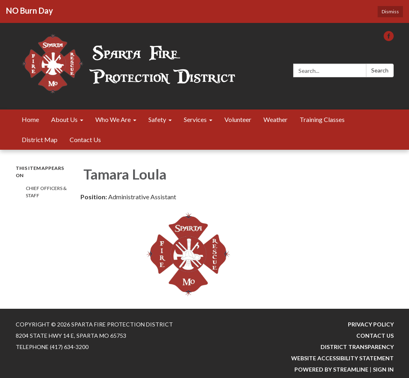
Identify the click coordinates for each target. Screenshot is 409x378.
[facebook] (389, 38)
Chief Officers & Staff (46, 191)
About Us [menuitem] (64, 119)
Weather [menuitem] (275, 119)
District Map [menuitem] (40, 139)
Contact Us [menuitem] (85, 139)
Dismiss (390, 11)
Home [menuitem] (30, 119)
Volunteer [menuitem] (237, 119)
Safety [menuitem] (157, 119)
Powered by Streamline (331, 369)
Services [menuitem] (195, 119)
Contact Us (375, 335)
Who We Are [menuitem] (113, 119)
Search (379, 70)
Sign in (383, 369)
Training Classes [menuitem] (322, 119)
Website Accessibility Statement (342, 358)
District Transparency (357, 346)
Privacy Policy (371, 324)
